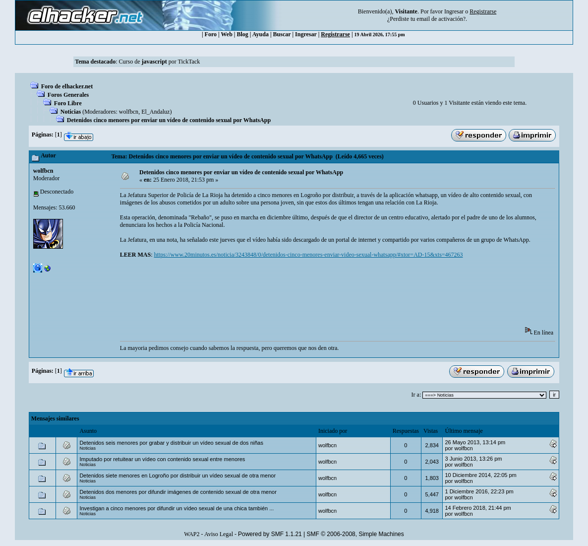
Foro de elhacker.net (67, 86)
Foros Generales (68, 94)
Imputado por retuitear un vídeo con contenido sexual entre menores (162, 459)
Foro (211, 34)
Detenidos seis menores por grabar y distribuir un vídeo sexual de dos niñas (171, 443)
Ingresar (454, 11)
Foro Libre (68, 103)
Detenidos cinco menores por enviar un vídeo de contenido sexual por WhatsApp (169, 120)
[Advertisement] (300, 295)
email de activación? (441, 18)
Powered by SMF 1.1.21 (270, 534)
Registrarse (335, 34)
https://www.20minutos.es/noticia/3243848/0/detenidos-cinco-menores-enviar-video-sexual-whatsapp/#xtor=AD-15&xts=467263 (308, 254)
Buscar (282, 34)
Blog (242, 34)
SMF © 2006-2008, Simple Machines (355, 534)
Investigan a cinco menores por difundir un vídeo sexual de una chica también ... (176, 508)
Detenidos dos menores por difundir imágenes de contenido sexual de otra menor (177, 492)
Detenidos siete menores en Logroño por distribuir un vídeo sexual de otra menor (177, 475)
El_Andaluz (155, 111)
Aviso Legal (218, 534)
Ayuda (260, 34)
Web (227, 34)
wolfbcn (128, 111)
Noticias (70, 111)
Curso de (142, 61)
